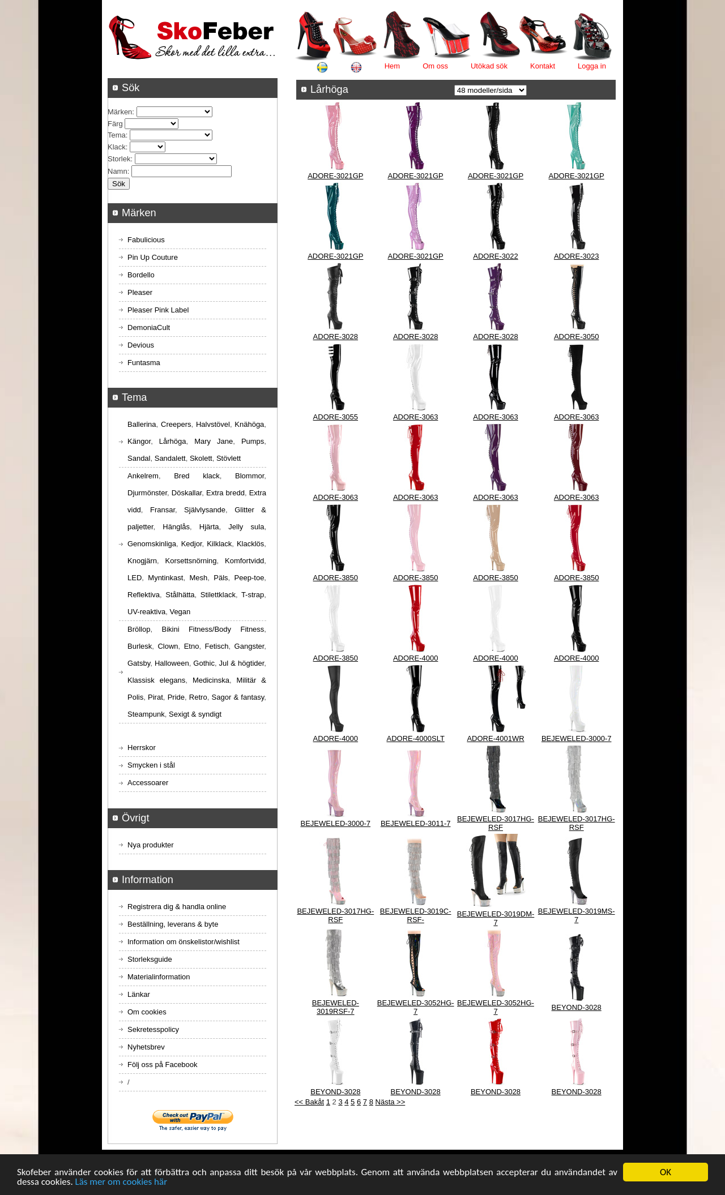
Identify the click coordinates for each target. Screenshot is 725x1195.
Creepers (176, 424)
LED (134, 577)
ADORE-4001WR (495, 738)
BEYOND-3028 (577, 1007)
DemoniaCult (148, 327)
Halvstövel (213, 424)
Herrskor (141, 747)
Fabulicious (146, 239)
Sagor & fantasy (238, 697)
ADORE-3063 (415, 417)
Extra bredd (225, 493)
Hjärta (209, 526)
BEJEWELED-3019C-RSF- (415, 915)
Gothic (204, 663)
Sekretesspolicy (153, 1029)
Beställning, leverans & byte (172, 924)
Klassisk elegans (156, 680)
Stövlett (228, 458)
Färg (115, 123)
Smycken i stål (151, 765)
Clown (167, 646)
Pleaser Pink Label (158, 310)
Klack (117, 147)
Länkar (138, 994)
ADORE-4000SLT (415, 738)
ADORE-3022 (495, 256)
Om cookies (147, 1012)
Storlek (119, 159)
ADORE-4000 (415, 658)
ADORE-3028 (335, 336)
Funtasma (143, 362)
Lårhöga (172, 441)
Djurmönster (147, 493)
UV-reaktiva (146, 611)
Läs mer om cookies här (121, 1183)
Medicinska (211, 680)
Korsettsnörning (190, 560)
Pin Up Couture (152, 257)
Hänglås (176, 526)
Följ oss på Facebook (162, 1064)
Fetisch (217, 646)
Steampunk (146, 714)
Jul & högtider (242, 663)
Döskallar (187, 493)
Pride (176, 697)
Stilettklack (218, 594)
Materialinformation (158, 977)
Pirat (155, 697)
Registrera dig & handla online (176, 906)
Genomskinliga (151, 543)
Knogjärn (142, 560)
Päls (221, 577)
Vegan (179, 611)
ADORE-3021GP (335, 176)
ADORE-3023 (576, 256)
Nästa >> (391, 1102)
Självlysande (204, 510)
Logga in (592, 66)
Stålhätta (179, 594)
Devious (140, 345)
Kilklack (219, 543)
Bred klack (197, 476)
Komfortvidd (244, 560)
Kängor (139, 441)
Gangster (249, 646)
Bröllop (138, 629)
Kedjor (191, 543)
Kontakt (542, 66)
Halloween (172, 663)
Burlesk (139, 646)
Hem (392, 66)
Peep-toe (249, 577)
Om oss (435, 66)
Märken (120, 112)
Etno (191, 646)
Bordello (141, 275)
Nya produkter (150, 845)
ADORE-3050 (576, 336)
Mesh (198, 577)
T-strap (252, 594)
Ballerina (141, 424)
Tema (117, 135)
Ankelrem (143, 476)
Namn (117, 171)
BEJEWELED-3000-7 (576, 738)
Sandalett (170, 458)
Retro (198, 697)
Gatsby (138, 663)
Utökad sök (489, 66)
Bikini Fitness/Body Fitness (212, 629)
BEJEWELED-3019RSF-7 (335, 1007)
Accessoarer (147, 782)
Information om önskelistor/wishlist (183, 941)
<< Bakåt (309, 1102)
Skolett (201, 458)
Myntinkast (165, 577)
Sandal (138, 458)
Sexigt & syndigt (195, 714)
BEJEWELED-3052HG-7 (415, 1007)
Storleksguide (149, 959)
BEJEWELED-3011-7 (416, 823)
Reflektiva (143, 594)
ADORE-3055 (335, 417)
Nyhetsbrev (146, 1047)
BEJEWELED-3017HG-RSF (495, 823)
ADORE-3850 (335, 577)
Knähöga (249, 424)
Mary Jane (213, 441)
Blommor (249, 476)
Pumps (252, 441)
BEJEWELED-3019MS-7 (576, 915)
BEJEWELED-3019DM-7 (496, 918)
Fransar (162, 510)
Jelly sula (246, 526)
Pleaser (139, 292)
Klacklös (250, 543)
